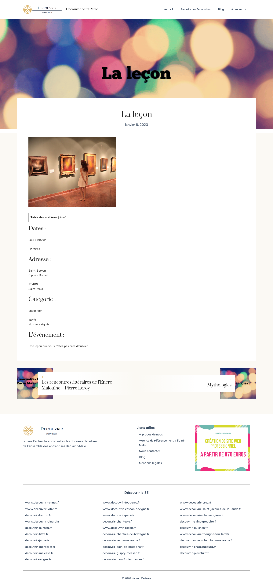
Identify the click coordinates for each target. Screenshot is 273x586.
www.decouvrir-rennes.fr (42, 502)
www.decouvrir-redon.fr (119, 528)
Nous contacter (149, 451)
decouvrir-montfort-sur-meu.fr (124, 559)
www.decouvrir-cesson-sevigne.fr (126, 509)
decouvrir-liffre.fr (36, 534)
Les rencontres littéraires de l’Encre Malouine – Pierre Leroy (77, 385)
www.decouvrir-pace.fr (118, 515)
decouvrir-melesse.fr (39, 553)
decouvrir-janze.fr (37, 540)
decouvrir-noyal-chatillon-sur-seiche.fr (206, 540)
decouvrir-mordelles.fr (40, 547)
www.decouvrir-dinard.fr (42, 521)
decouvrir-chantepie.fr (118, 521)
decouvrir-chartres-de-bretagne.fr (126, 534)
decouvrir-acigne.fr (38, 559)
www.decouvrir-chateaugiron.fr (202, 515)
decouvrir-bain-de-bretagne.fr (123, 547)
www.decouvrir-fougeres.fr (121, 502)
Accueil (168, 9)
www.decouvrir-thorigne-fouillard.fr (204, 534)
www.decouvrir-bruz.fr (195, 502)
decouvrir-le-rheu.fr (38, 528)
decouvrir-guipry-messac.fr (121, 553)
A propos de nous (151, 434)
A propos (240, 9)
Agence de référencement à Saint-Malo (162, 443)
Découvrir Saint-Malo (82, 9)
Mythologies (219, 385)
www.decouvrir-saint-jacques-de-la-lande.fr (210, 509)
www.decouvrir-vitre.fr (41, 509)
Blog (221, 9)
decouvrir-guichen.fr (194, 528)
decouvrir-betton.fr (38, 515)
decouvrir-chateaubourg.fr (198, 547)
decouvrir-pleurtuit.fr (194, 553)
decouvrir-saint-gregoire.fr (198, 521)
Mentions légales (150, 463)
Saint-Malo (78, 446)
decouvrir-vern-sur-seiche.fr (122, 540)
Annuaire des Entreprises (195, 9)
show (62, 217)
